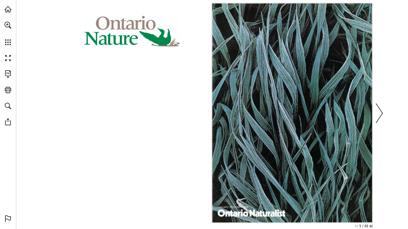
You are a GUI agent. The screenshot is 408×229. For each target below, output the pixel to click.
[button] (8, 25)
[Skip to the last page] (371, 226)
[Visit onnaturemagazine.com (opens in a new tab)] (8, 9)
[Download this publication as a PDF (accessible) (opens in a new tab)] (8, 74)
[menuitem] (8, 33)
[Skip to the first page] (356, 226)
